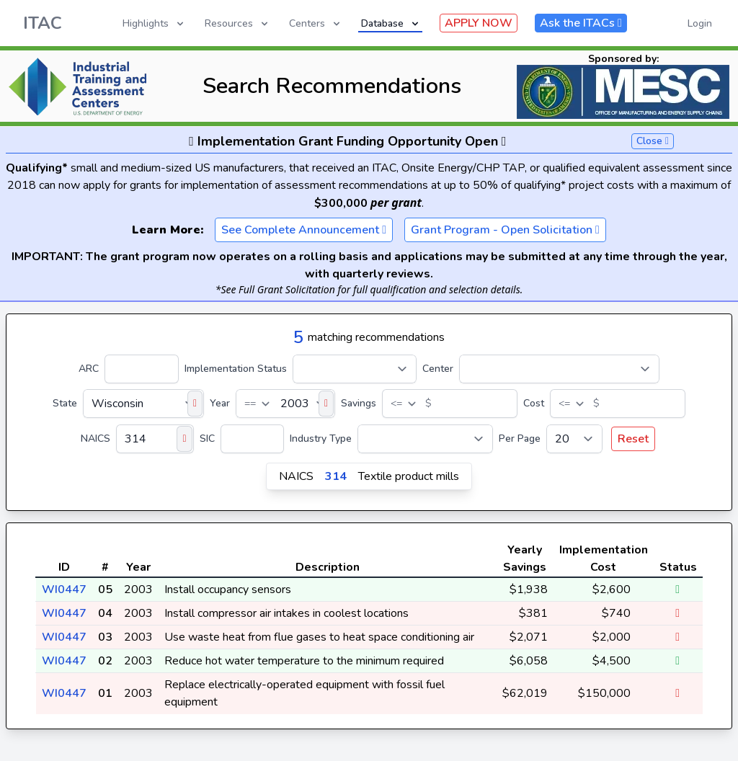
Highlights (154, 23)
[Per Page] (574, 438)
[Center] (559, 369)
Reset (633, 439)
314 (336, 476)
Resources (237, 23)
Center (437, 368)
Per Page (520, 438)
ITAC (42, 23)
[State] (143, 403)
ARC (89, 368)
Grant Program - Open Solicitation (505, 230)
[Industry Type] (425, 438)
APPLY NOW (478, 23)
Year (220, 403)
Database (391, 23)
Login (700, 23)
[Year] (285, 403)
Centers (315, 23)
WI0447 (64, 589)
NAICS (95, 438)
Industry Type (321, 438)
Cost (533, 403)
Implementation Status (235, 368)
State (65, 403)
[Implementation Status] (355, 369)
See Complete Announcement (303, 230)
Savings (358, 403)
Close (652, 141)
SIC (207, 438)
